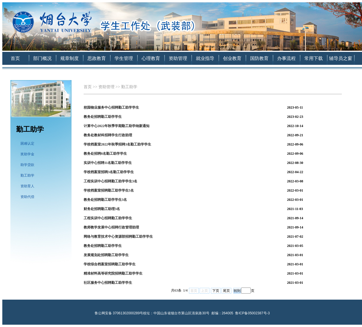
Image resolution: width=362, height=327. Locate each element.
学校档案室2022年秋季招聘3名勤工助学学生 (117, 144)
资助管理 (178, 58)
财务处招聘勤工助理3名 (102, 209)
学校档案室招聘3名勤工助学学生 (109, 172)
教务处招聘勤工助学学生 (103, 117)
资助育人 (27, 186)
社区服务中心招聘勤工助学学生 (108, 283)
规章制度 (69, 58)
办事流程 (286, 58)
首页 (15, 58)
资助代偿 (27, 197)
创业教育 (232, 58)
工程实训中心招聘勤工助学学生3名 (110, 181)
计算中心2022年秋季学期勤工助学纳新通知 (116, 126)
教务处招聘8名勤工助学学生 (105, 154)
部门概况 (42, 58)
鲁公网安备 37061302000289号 (119, 313)
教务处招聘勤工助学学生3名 (105, 200)
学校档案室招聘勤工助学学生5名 (109, 190)
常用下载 (313, 58)
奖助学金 (27, 154)
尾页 (226, 291)
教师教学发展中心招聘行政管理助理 (111, 227)
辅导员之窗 (340, 58)
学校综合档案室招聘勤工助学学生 (110, 264)
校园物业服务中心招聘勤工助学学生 (111, 107)
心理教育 (151, 58)
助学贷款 (27, 165)
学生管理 (124, 58)
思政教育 (96, 58)
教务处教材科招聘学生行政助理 (108, 135)
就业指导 (205, 58)
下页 (215, 291)
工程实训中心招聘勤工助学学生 (108, 218)
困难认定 (27, 143)
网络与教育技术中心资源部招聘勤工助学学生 (118, 237)
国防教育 (259, 58)
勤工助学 (27, 175)
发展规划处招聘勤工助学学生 (106, 255)
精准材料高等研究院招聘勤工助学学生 (113, 273)
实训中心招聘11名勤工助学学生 (108, 163)
